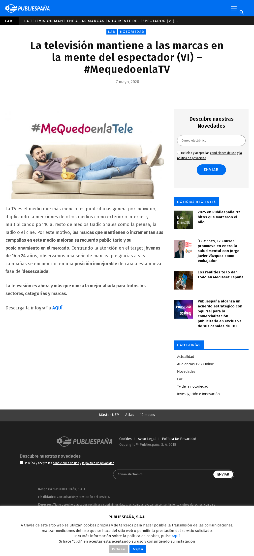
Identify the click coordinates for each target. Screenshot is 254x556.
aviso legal (147, 439)
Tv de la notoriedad (192, 386)
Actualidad (185, 356)
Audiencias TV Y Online (195, 364)
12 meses (147, 414)
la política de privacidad (98, 463)
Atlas (129, 414)
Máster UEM (109, 414)
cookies (125, 439)
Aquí (176, 536)
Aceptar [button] (137, 549)
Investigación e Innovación (198, 393)
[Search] (242, 13)
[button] (234, 8)
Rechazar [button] (118, 549)
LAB (9, 21)
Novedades (186, 371)
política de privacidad (179, 439)
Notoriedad (132, 32)
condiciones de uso (223, 153)
